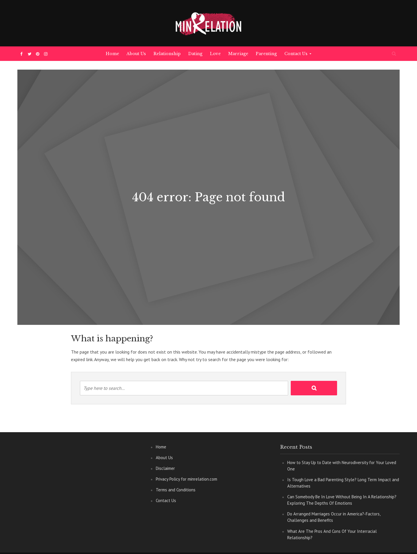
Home (112, 53)
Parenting (266, 53)
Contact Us (296, 53)
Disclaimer (165, 468)
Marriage (238, 53)
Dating (195, 53)
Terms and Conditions (175, 490)
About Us (136, 53)
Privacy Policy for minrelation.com (186, 479)
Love (215, 53)
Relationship (167, 53)
